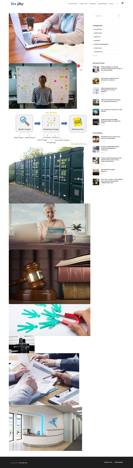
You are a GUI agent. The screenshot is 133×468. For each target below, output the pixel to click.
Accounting (98, 29)
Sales (111, 3)
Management (102, 3)
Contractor (98, 51)
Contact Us (108, 462)
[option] (108, 96)
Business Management (101, 44)
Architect (97, 36)
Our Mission (118, 462)
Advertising (72, 3)
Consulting (83, 3)
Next (81, 70)
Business (93, 3)
